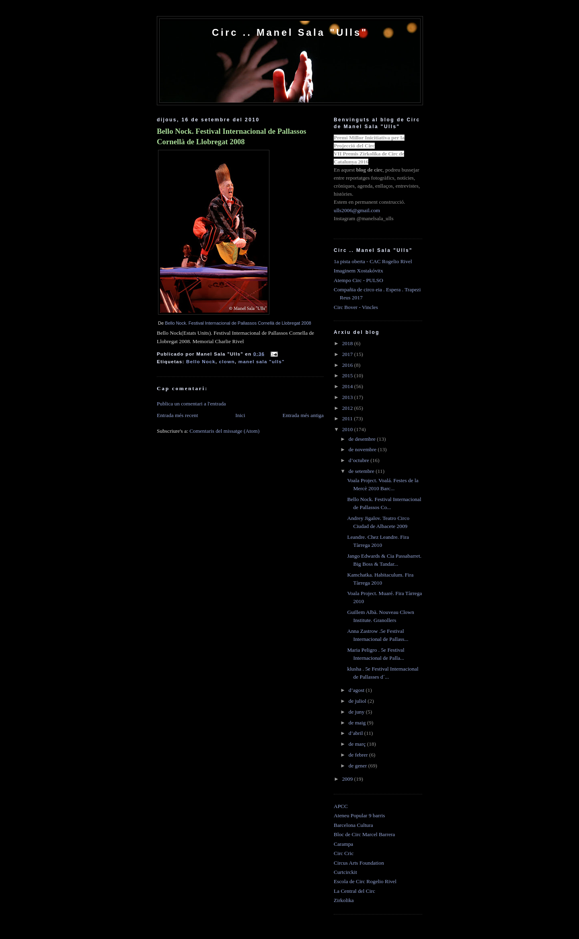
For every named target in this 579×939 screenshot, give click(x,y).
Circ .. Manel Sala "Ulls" (290, 32)
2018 (348, 343)
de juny (357, 712)
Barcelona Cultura (353, 825)
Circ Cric (343, 853)
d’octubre (360, 460)
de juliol (358, 701)
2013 (348, 397)
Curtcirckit (345, 872)
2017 (348, 354)
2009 (348, 779)
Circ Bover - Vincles (356, 307)
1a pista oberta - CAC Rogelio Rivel (373, 261)
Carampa (343, 844)
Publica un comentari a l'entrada (191, 404)
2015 (348, 375)
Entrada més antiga (303, 415)
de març (358, 744)
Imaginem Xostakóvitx (358, 271)
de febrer (359, 755)
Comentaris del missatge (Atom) (224, 431)
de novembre (363, 449)
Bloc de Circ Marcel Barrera (364, 834)
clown (227, 361)
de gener (358, 766)
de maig (358, 723)
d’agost (357, 690)
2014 (348, 386)
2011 (348, 418)
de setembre (362, 471)
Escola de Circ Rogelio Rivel (365, 881)
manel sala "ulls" (261, 361)
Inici (240, 415)
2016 (348, 365)
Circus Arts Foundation (359, 863)
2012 (348, 408)
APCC (341, 806)
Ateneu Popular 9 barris (359, 815)
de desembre (363, 439)
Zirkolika (344, 900)
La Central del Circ (354, 891)
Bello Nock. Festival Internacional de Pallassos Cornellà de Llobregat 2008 (231, 136)
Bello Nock (201, 361)
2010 (348, 429)
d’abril (356, 733)
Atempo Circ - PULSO (358, 280)
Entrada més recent (177, 415)
